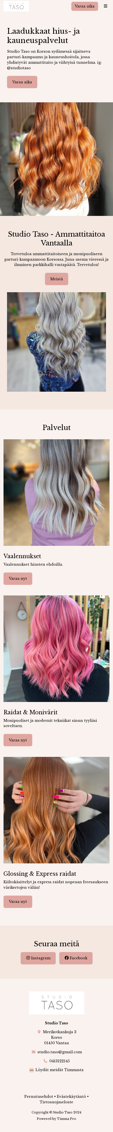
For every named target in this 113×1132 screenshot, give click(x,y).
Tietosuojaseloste (56, 1102)
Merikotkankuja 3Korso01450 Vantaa (59, 1037)
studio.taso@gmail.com (60, 1052)
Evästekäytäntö (71, 1096)
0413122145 (59, 1061)
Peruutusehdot (38, 1096)
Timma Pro (66, 1119)
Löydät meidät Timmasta (60, 1070)
